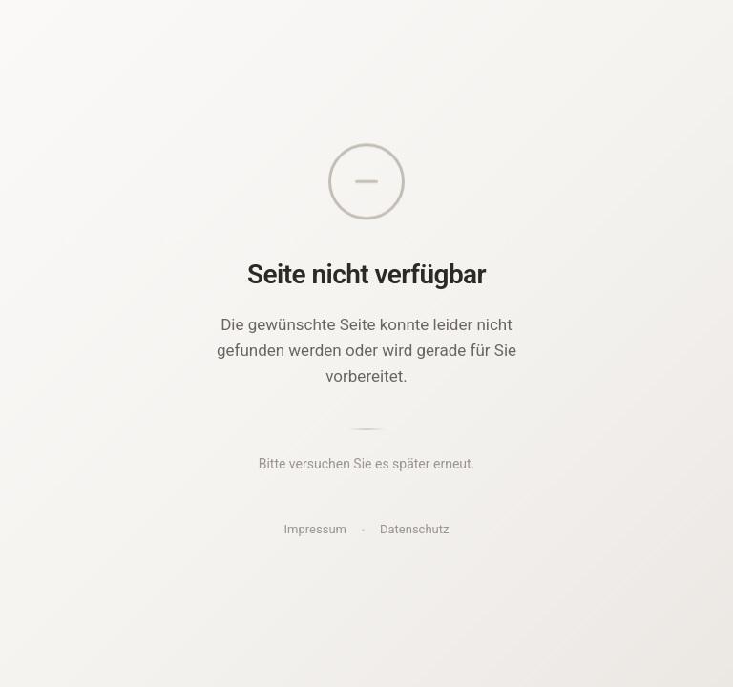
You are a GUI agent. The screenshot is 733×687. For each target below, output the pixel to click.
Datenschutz (414, 529)
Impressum (315, 529)
